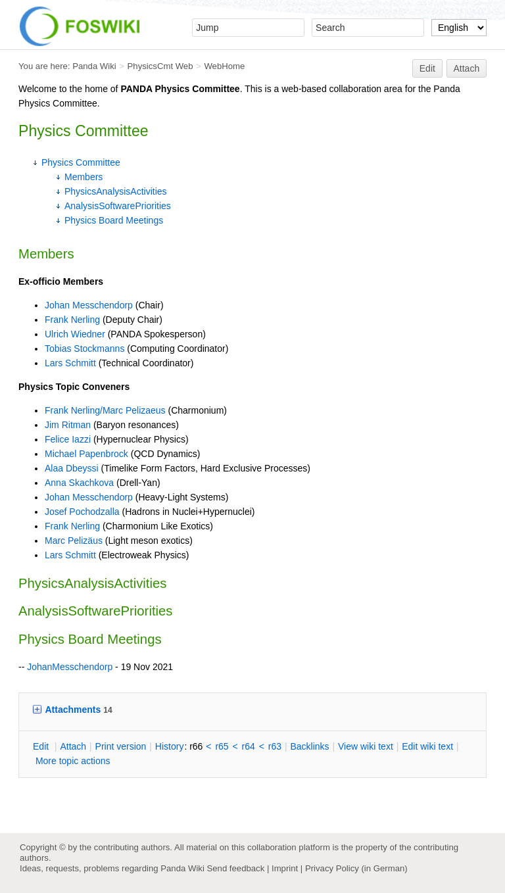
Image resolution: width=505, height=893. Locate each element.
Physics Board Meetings (113, 220)
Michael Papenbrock (86, 453)
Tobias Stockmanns (84, 348)
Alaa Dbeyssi (72, 468)
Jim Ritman (68, 425)
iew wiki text (365, 746)
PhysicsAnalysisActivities (115, 191)
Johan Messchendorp (89, 305)
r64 (248, 746)
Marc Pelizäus (74, 540)
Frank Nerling (72, 319)
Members (83, 177)
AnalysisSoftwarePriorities (117, 206)
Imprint (285, 868)
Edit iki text (427, 746)
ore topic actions (73, 761)
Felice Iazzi (68, 439)
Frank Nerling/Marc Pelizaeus (105, 410)
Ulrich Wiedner (75, 334)
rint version (121, 746)
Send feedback (235, 868)
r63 (274, 746)
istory (169, 746)
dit (42, 746)
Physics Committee (80, 162)
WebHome (224, 66)
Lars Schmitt (70, 363)
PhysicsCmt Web (160, 66)
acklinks (309, 746)
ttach (73, 746)
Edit (427, 68)
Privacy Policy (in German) (356, 868)
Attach (467, 68)
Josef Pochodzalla (82, 511)
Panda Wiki (94, 66)
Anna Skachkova (79, 482)
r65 (221, 746)
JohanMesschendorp (69, 667)
